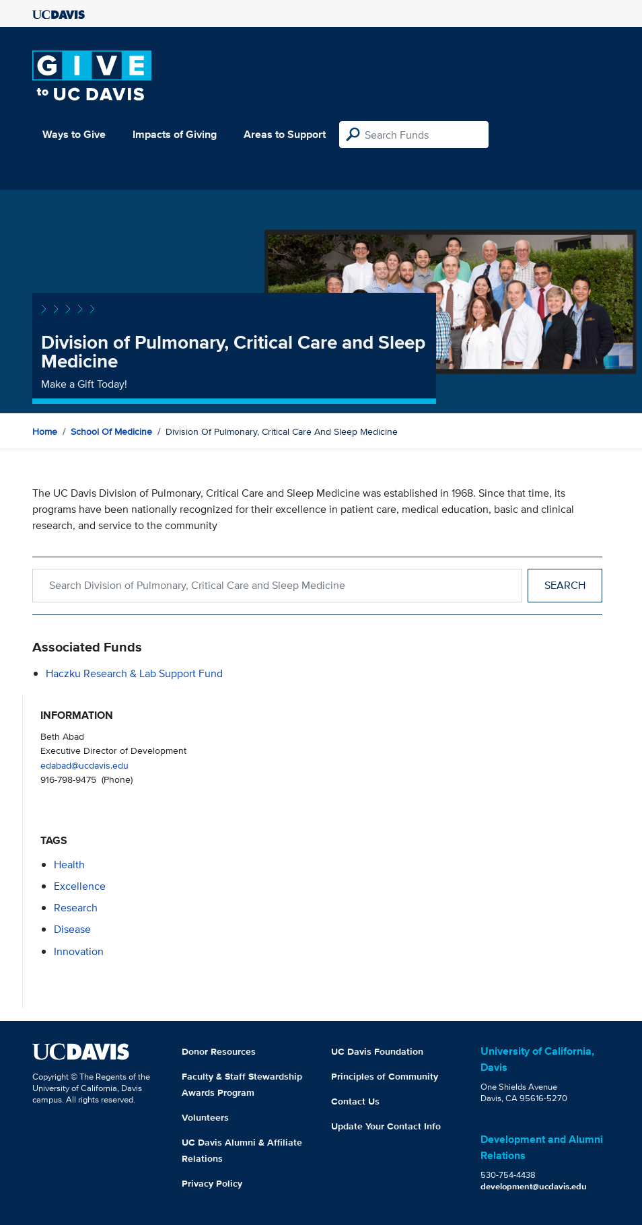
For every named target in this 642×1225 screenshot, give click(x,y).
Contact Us (355, 1101)
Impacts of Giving (175, 134)
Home (44, 431)
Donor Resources (219, 1051)
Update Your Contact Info (386, 1126)
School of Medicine (111, 431)
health (69, 864)
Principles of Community (384, 1076)
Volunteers (205, 1117)
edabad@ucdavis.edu (84, 765)
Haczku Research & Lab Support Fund (134, 673)
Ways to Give (74, 134)
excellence (80, 886)
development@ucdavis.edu (533, 1186)
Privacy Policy (212, 1183)
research (76, 907)
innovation (79, 951)
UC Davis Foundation (377, 1051)
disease (72, 929)
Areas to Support (285, 134)
